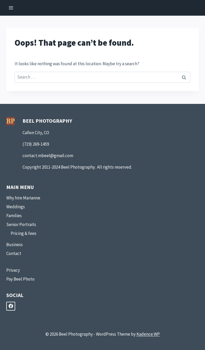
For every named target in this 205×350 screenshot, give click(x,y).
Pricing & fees (23, 233)
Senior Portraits (21, 224)
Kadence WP (148, 334)
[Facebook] (10, 306)
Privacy (13, 270)
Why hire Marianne (23, 198)
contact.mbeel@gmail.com (47, 155)
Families (14, 215)
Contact (13, 253)
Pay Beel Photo (20, 279)
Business (14, 244)
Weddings (15, 207)
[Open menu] (11, 8)
